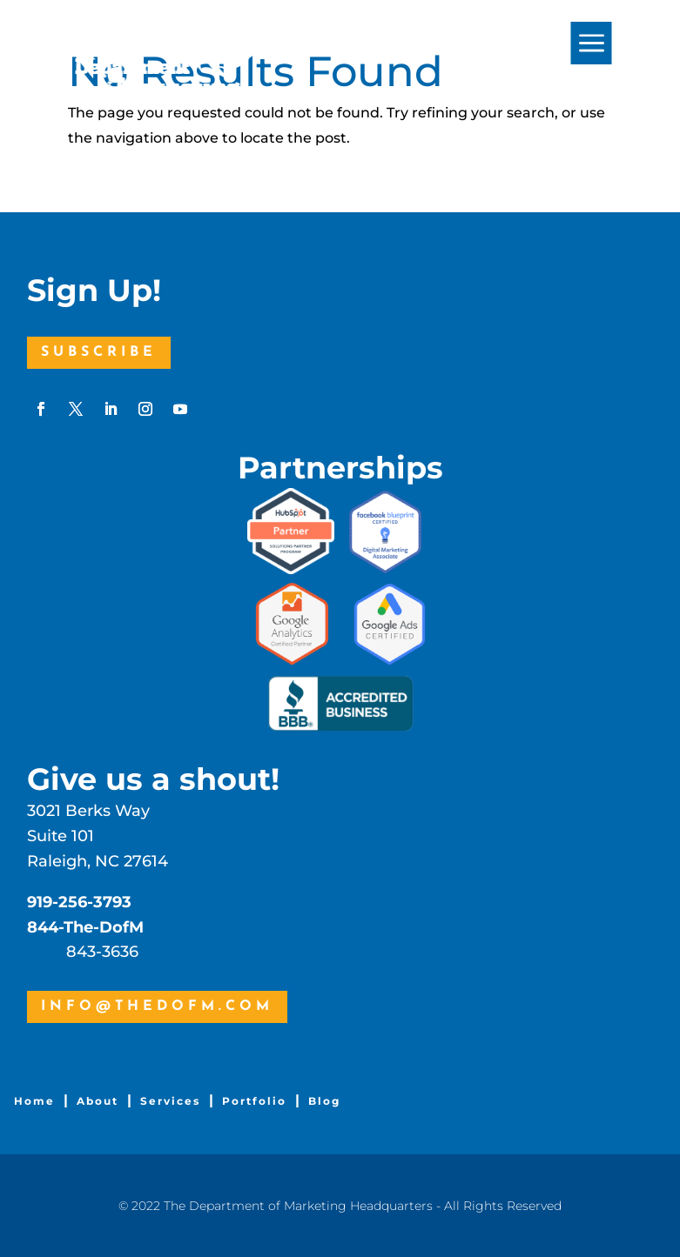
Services (170, 1100)
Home (34, 1100)
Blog (324, 1100)
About (97, 1100)
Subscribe (99, 352)
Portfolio (254, 1100)
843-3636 (102, 951)
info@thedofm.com (157, 1006)
